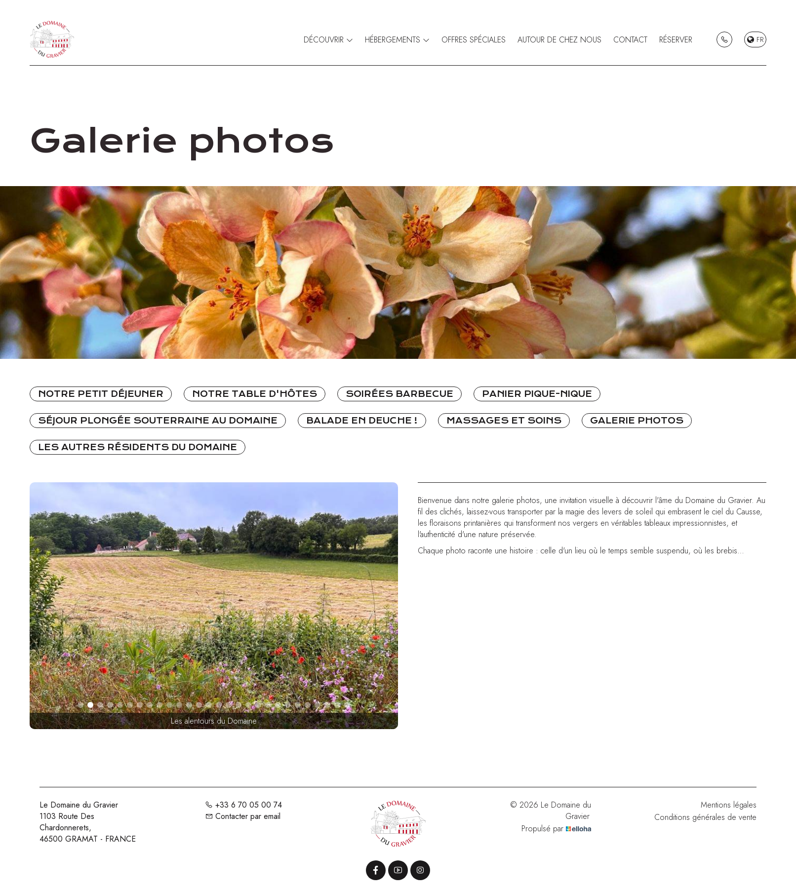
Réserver (675, 39)
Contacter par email (242, 816)
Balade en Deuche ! (362, 421)
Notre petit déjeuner (100, 394)
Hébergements (397, 39)
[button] (80, 704)
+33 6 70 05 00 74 (243, 805)
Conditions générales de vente (705, 817)
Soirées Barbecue (399, 394)
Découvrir (328, 39)
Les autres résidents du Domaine (137, 447)
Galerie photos (636, 421)
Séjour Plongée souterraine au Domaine (158, 421)
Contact (630, 39)
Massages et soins (503, 421)
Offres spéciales (473, 39)
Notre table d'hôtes (254, 394)
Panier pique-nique (537, 394)
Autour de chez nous (559, 39)
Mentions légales (728, 805)
